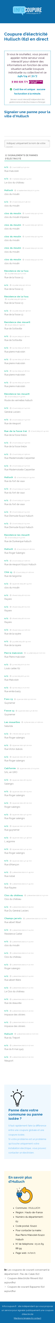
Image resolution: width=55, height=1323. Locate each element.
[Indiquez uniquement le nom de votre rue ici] (27, 143)
